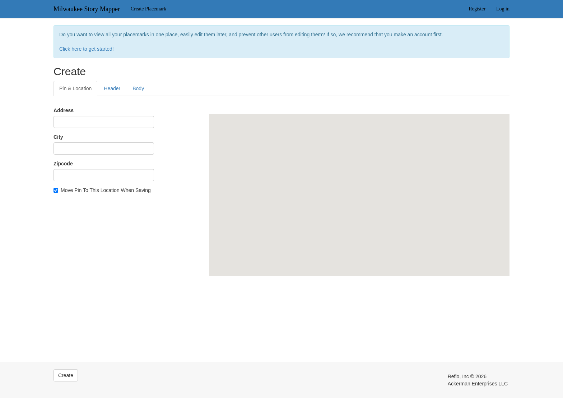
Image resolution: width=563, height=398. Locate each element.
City (58, 137)
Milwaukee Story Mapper (86, 9)
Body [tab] (138, 88)
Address (63, 110)
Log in (503, 9)
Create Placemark (148, 9)
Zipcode (63, 163)
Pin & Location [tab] (75, 88)
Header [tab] (112, 88)
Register (477, 9)
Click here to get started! (86, 49)
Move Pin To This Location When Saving (102, 190)
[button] (359, 188)
